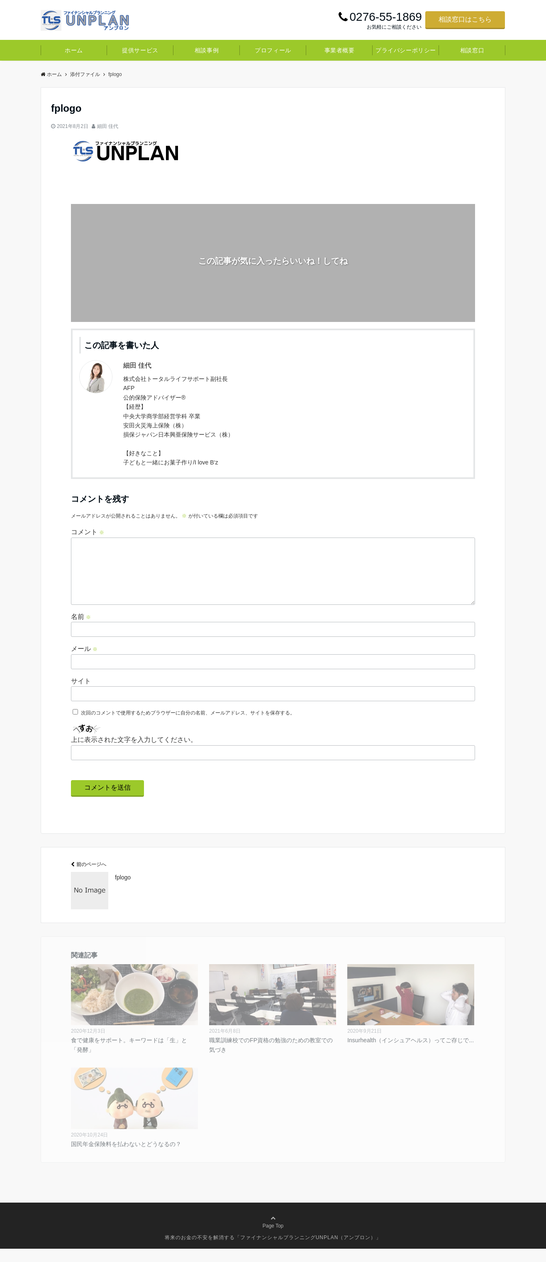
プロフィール (273, 50)
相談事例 (207, 50)
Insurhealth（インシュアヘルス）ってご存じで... (410, 1053)
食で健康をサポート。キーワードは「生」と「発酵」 (129, 1058)
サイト (81, 694)
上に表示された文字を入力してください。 (134, 752)
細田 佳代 (107, 126)
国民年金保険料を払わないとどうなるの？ (126, 1157)
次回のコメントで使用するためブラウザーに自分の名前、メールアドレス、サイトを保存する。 (188, 726)
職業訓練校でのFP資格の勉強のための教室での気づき (271, 1058)
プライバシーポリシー (405, 50)
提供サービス (140, 50)
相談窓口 (472, 50)
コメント (87, 531)
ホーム (74, 50)
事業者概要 (339, 50)
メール (84, 661)
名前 (81, 629)
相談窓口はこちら (465, 19)
